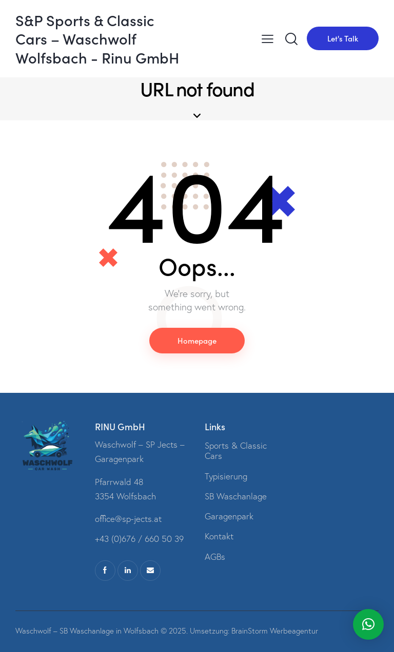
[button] (368, 624)
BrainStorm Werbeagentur (274, 631)
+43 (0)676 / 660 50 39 (139, 538)
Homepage (197, 340)
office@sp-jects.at (128, 518)
